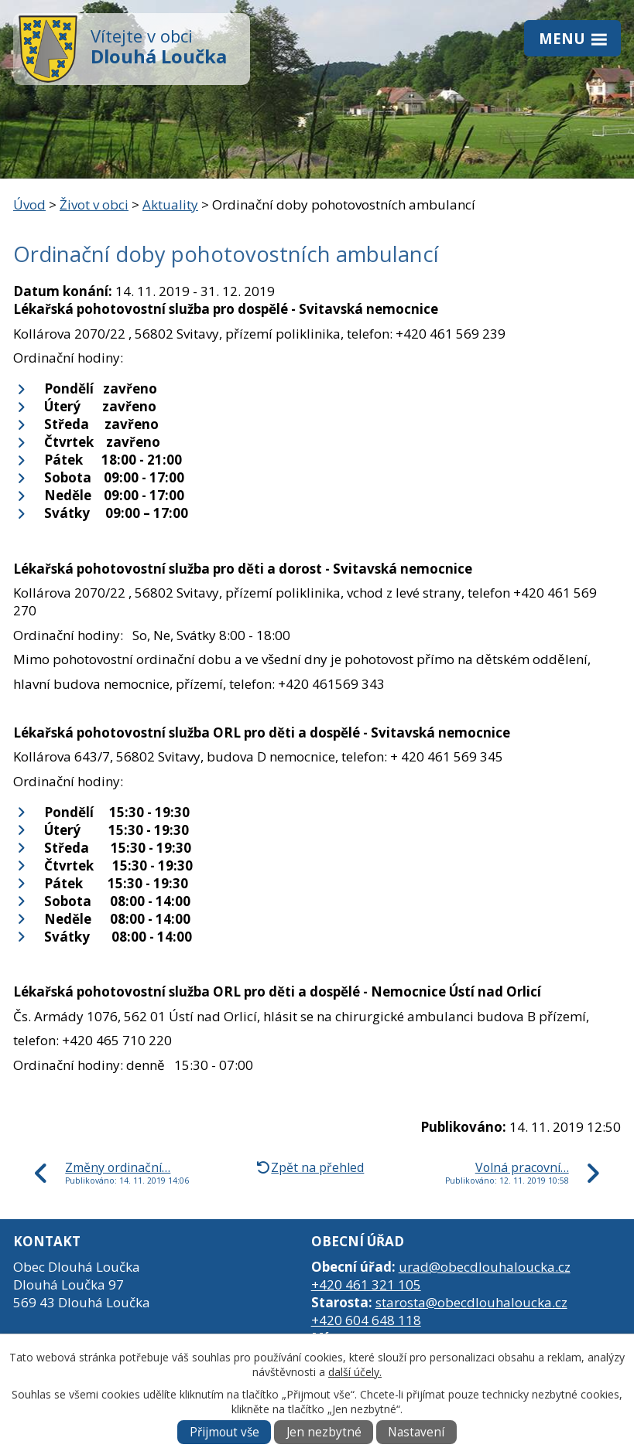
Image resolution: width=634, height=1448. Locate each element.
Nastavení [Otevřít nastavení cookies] (416, 1432)
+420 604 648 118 (366, 1320)
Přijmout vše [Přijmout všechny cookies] (224, 1432)
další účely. (355, 1372)
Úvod (29, 204)
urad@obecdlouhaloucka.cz (485, 1267)
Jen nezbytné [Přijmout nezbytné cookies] (324, 1432)
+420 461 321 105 (366, 1284)
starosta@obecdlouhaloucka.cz (471, 1302)
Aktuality (170, 204)
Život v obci (94, 204)
